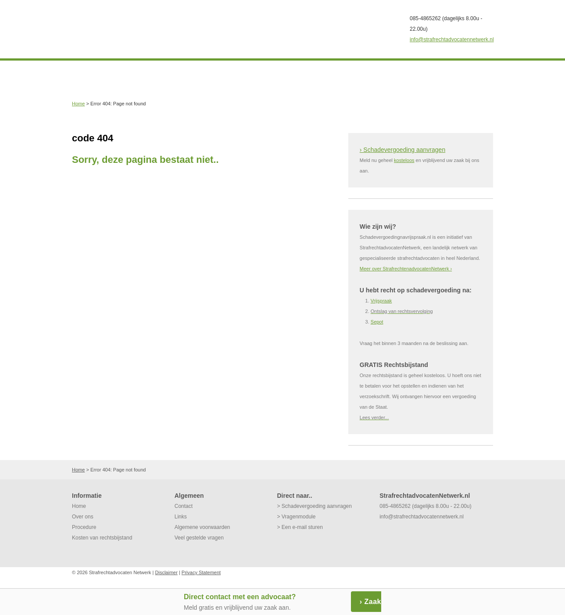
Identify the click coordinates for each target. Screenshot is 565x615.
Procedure (84, 527)
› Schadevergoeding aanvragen (402, 149)
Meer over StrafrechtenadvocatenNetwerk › (406, 268)
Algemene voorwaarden (202, 527)
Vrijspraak (381, 300)
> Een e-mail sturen (299, 527)
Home (78, 103)
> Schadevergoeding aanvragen (314, 506)
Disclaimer (166, 572)
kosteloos (404, 160)
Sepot (377, 321)
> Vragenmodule (296, 517)
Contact (184, 506)
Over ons (82, 517)
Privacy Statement (201, 572)
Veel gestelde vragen (199, 538)
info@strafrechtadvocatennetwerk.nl (452, 39)
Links (181, 517)
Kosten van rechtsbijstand (102, 538)
